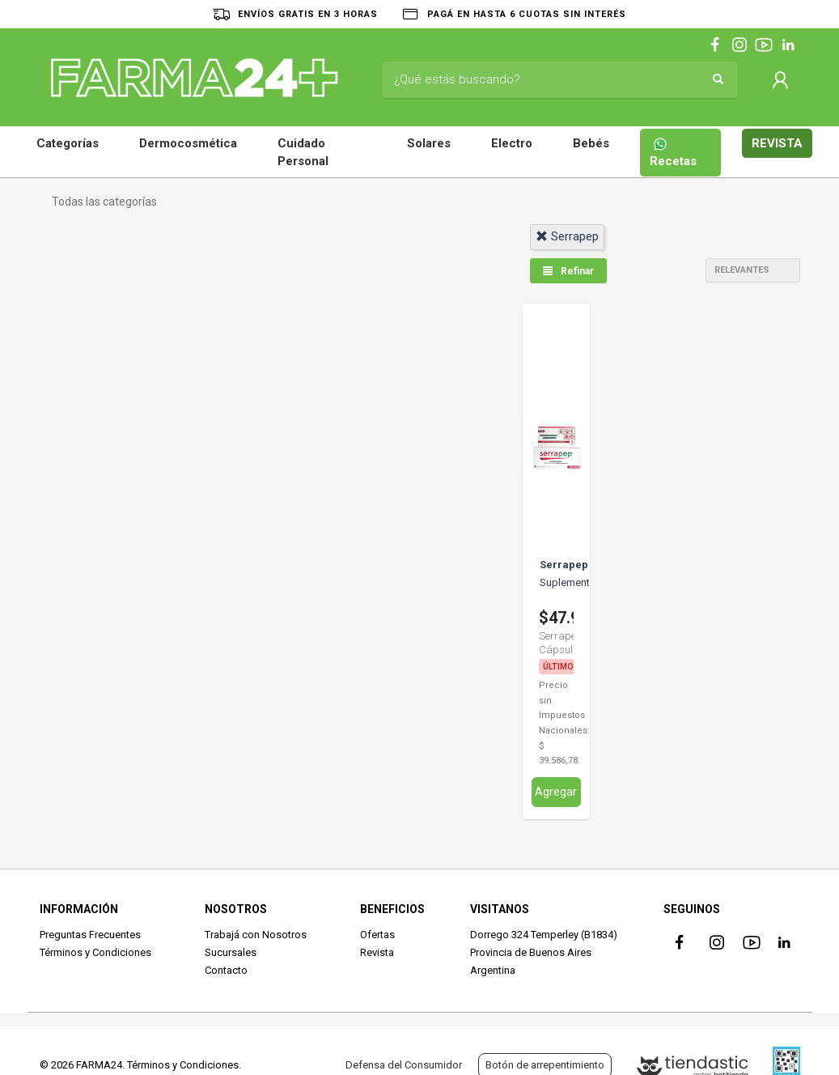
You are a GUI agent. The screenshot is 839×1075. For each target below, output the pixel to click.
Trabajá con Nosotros (256, 934)
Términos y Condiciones (95, 951)
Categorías (67, 143)
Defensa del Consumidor (403, 1065)
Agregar (556, 791)
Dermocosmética (188, 143)
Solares (429, 143)
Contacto (226, 970)
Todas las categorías (104, 201)
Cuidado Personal (303, 152)
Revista (377, 951)
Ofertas (377, 934)
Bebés (591, 143)
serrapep (567, 236)
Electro (511, 143)
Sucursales (230, 951)
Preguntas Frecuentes (90, 934)
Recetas (673, 152)
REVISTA (777, 143)
